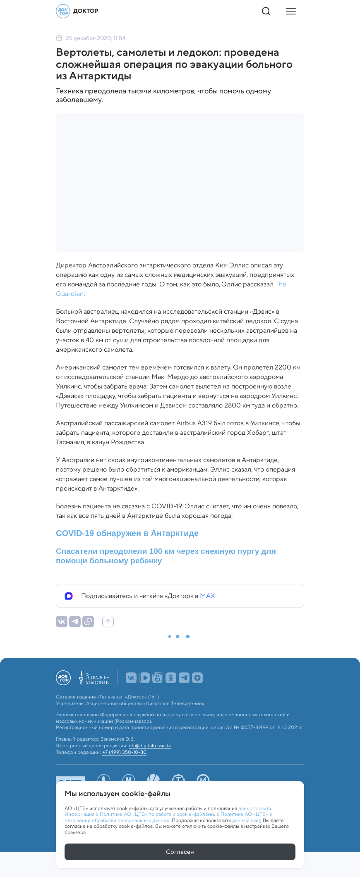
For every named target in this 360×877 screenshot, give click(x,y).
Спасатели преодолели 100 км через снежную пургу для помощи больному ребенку (166, 556)
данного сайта (254, 808)
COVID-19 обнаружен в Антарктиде (127, 533)
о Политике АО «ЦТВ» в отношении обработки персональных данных (168, 816)
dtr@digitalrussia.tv (150, 745)
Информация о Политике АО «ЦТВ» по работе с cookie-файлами (139, 813)
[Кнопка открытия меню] (291, 11)
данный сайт (246, 820)
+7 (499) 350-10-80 (124, 752)
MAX (207, 596)
